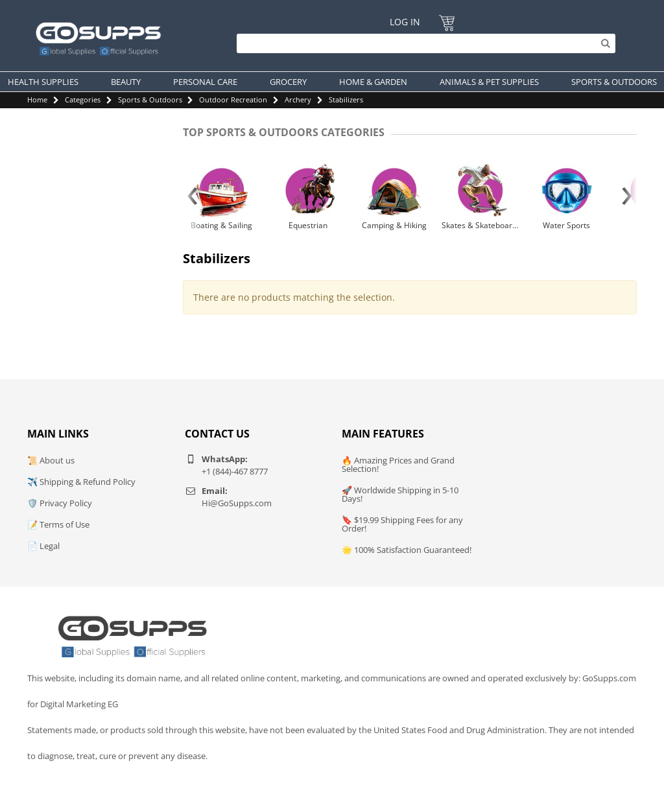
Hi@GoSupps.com (237, 503)
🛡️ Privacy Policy (59, 503)
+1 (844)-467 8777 (235, 471)
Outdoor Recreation (233, 99)
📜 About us (51, 460)
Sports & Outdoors (150, 99)
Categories (83, 99)
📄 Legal (43, 546)
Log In (405, 22)
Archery (298, 99)
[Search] (423, 43)
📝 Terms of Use (58, 524)
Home (37, 99)
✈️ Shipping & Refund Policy (81, 481)
